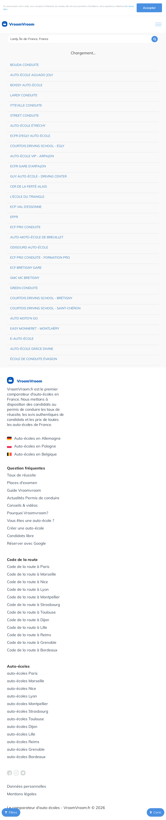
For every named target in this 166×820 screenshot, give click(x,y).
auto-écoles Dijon (22, 726)
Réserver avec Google (26, 543)
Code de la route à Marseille (31, 574)
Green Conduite (24, 288)
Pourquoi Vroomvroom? (27, 512)
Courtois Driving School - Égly (37, 146)
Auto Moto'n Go (24, 318)
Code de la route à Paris (28, 566)
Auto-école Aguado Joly (31, 75)
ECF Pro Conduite (25, 227)
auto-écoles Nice (21, 688)
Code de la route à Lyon (28, 589)
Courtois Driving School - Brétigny (41, 298)
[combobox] (83, 39)
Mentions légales (22, 793)
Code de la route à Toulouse (31, 612)
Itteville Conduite (26, 105)
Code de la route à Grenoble (31, 642)
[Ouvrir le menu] (158, 24)
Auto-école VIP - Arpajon (32, 156)
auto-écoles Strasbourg (27, 711)
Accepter (149, 8)
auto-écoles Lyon (22, 696)
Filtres (11, 812)
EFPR (14, 217)
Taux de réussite (21, 475)
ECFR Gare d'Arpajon (28, 166)
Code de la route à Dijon (28, 619)
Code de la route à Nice (27, 581)
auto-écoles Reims (23, 741)
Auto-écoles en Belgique (32, 454)
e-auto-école (22, 339)
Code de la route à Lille (27, 627)
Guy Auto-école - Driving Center (38, 176)
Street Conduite (24, 115)
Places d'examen (22, 482)
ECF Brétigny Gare (26, 268)
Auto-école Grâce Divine (31, 349)
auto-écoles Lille (21, 734)
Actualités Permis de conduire (33, 497)
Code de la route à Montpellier (33, 597)
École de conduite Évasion (33, 359)
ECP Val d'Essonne (26, 207)
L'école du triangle (27, 197)
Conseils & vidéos (22, 505)
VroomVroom (17, 24)
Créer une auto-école (25, 528)
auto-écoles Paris (22, 673)
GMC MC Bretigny (24, 278)
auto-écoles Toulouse (25, 718)
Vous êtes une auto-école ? (30, 520)
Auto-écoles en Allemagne (34, 438)
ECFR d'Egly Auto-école (30, 136)
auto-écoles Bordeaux (26, 756)
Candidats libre (20, 535)
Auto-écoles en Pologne (31, 446)
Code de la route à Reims (29, 634)
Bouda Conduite (24, 65)
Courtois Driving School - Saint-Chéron (45, 308)
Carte (155, 812)
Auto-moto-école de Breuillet (36, 237)
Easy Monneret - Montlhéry (34, 328)
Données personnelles (26, 786)
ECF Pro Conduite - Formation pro (40, 257)
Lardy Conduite (23, 95)
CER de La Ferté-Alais (28, 186)
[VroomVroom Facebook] (9, 772)
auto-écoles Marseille (25, 680)
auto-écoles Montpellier (27, 703)
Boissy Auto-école (26, 85)
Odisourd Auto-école (29, 247)
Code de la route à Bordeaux (32, 650)
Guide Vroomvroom (24, 490)
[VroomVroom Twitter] (23, 772)
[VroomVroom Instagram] (16, 772)
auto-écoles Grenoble (26, 749)
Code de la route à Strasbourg (33, 604)
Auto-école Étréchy (27, 126)
